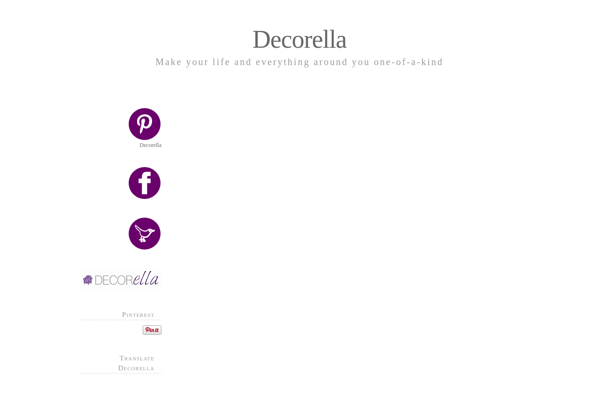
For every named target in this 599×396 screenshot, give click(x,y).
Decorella (300, 39)
